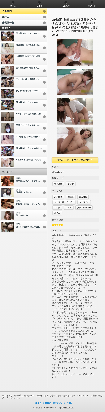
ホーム (5, 17)
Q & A (38, 403)
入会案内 (7, 11)
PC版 (69, 403)
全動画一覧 (8, 22)
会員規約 (47, 403)
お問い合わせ (59, 403)
